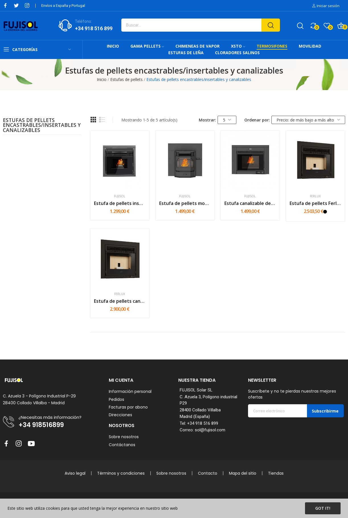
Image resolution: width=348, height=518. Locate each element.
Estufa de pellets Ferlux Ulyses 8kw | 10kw (315, 203)
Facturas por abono (128, 407)
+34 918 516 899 (93, 28)
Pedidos (116, 399)
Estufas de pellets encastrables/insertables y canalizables (42, 125)
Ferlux (315, 196)
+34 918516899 (41, 425)
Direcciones (120, 415)
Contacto (207, 473)
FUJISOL (119, 196)
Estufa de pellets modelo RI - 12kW (185, 203)
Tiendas (276, 473)
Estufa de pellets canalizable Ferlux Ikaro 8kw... (120, 301)
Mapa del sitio (242, 473)
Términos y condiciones (121, 473)
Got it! (322, 508)
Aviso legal (75, 473)
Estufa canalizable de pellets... (250, 203)
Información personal (130, 391)
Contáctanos (122, 444)
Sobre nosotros (124, 436)
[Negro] (325, 212)
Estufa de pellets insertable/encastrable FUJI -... (120, 203)
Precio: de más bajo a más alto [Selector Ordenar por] (308, 120)
